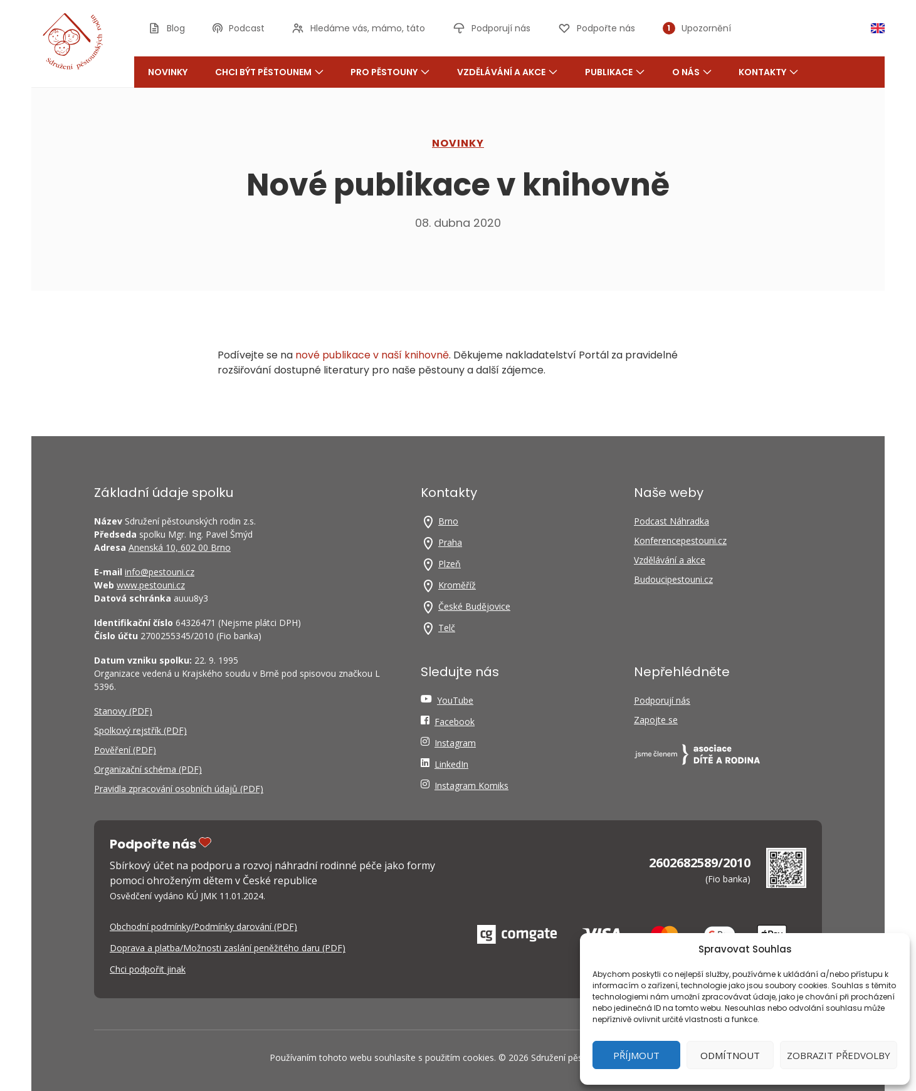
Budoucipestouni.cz (673, 579)
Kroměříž (457, 585)
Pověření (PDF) (125, 750)
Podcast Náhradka (671, 521)
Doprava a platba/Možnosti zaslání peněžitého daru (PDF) (227, 948)
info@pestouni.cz (159, 572)
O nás (692, 72)
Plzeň (449, 564)
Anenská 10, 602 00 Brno (180, 547)
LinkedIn (451, 764)
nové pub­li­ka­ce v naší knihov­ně (372, 355)
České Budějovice (474, 606)
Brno (448, 521)
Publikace (615, 72)
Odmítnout (730, 1055)
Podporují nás (662, 700)
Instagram (455, 743)
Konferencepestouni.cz (680, 540)
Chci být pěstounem (269, 72)
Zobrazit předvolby (838, 1055)
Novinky (167, 72)
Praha (450, 542)
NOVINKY (458, 143)
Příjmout (636, 1055)
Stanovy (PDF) (123, 711)
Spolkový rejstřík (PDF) (140, 730)
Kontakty (768, 72)
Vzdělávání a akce (507, 72)
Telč (446, 628)
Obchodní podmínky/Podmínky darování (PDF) (203, 926)
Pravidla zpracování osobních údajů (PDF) (178, 789)
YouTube (455, 700)
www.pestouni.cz (151, 585)
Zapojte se (656, 720)
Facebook (454, 722)
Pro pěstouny (389, 72)
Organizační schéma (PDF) (148, 769)
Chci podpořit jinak (148, 969)
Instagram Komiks (471, 785)
